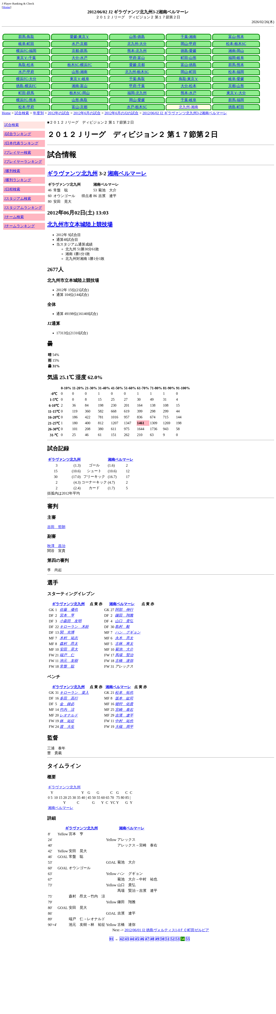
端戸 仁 (67, 655)
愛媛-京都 (137, 65)
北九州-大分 (137, 44)
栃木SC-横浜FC (79, 65)
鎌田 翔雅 (124, 615)
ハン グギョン (127, 632)
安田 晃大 (69, 649)
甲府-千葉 (137, 86)
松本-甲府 (26, 107)
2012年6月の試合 (87, 113)
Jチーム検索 (14, 217)
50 (162, 939)
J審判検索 (12, 171)
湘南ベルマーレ (127, 173)
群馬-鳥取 (26, 37)
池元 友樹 (69, 661)
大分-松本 (188, 86)
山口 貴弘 (124, 621)
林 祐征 (67, 721)
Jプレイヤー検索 (17, 152)
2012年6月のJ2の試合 (121, 113)
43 (126, 939)
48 (152, 939)
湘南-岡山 (236, 51)
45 (137, 939)
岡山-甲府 (188, 44)
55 (188, 939)
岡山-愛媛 (137, 100)
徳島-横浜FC (26, 86)
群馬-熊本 (236, 65)
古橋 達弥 (124, 661)
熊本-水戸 (188, 93)
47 (147, 939)
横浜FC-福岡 (26, 51)
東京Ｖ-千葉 (26, 58)
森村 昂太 (69, 644)
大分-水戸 (79, 58)
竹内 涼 (67, 710)
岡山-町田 (188, 72)
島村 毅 (122, 627)
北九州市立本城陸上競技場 (80, 224)
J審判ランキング (17, 180)
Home (6, 7)
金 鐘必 (67, 704)
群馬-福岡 (236, 100)
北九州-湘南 (188, 107)
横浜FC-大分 (26, 79)
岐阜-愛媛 (236, 79)
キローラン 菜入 (74, 693)
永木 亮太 (124, 638)
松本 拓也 (124, 693)
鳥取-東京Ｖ (188, 79)
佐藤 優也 (69, 610)
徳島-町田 (236, 107)
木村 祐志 (69, 638)
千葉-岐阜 (188, 100)
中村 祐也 (124, 721)
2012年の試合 (58, 113)
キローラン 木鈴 (74, 627)
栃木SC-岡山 (79, 93)
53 (177, 939)
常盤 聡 (67, 666)
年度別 (38, 113)
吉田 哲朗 (56, 527)
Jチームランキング (19, 226)
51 (167, 939)
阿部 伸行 (124, 610)
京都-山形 (236, 86)
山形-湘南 (79, 72)
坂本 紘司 (124, 698)
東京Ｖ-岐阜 (79, 79)
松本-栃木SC (236, 44)
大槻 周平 (124, 727)
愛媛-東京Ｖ (79, 37)
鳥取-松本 (26, 65)
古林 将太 (124, 644)
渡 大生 (67, 727)
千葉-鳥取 (137, 79)
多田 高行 (69, 698)
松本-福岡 (236, 72)
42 (121, 939)
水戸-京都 (79, 44)
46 (142, 939)
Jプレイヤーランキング (23, 161)
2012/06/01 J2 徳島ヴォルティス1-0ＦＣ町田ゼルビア (167, 930)
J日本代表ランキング (21, 143)
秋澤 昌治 (56, 546)
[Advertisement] (116, 977)
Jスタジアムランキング (23, 208)
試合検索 (22, 113)
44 (132, 939)
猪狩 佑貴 (124, 704)
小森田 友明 (70, 621)
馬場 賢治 (124, 655)
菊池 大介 (124, 649)
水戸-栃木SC (137, 107)
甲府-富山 (137, 58)
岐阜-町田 (26, 44)
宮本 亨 (67, 615)
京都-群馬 (79, 51)
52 (172, 939)
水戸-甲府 (26, 72)
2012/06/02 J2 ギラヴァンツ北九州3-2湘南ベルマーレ (185, 113)
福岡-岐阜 (236, 58)
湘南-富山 (79, 86)
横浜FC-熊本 (26, 100)
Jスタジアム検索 (17, 198)
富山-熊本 (236, 37)
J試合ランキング (17, 134)
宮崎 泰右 (124, 710)
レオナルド (69, 715)
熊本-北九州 (137, 51)
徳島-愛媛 (188, 51)
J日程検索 (12, 189)
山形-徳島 (137, 37)
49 (157, 939)
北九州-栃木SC (137, 72)
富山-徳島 (188, 65)
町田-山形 (188, 58)
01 (111, 939)
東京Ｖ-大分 (236, 93)
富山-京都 (79, 107)
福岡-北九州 (137, 93)
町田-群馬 (26, 93)
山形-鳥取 (79, 100)
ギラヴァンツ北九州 (72, 173)
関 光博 (67, 632)
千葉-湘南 (188, 37)
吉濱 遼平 (124, 715)
